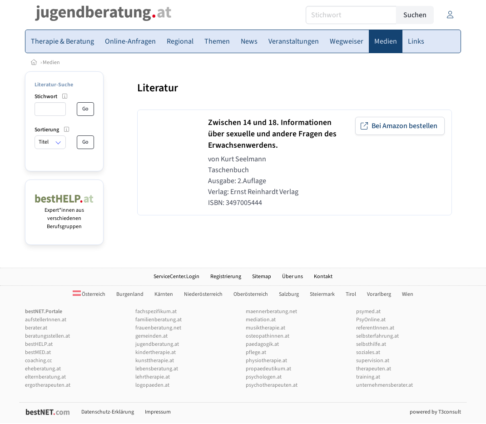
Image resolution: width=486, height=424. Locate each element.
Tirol (351, 294)
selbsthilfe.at (371, 344)
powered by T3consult (435, 412)
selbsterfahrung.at (377, 336)
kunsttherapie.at (154, 360)
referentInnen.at (375, 328)
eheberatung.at (43, 369)
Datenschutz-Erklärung (107, 412)
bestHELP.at (39, 344)
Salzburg (289, 294)
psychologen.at (264, 377)
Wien (407, 294)
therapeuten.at (373, 369)
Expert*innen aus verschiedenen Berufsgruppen (64, 214)
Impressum (158, 412)
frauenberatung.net (158, 328)
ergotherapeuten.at (47, 385)
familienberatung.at (158, 320)
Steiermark (322, 294)
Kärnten (163, 294)
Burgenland (130, 294)
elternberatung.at (45, 377)
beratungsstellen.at (47, 336)
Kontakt (323, 276)
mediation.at (261, 320)
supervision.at (372, 360)
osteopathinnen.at (267, 336)
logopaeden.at (152, 385)
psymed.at (368, 311)
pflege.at (256, 352)
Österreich (89, 294)
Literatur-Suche (54, 85)
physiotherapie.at (266, 360)
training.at (368, 377)
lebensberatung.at (156, 369)
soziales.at (368, 352)
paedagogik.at (262, 344)
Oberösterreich (250, 294)
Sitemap (261, 276)
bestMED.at (38, 352)
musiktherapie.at (265, 328)
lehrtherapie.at (152, 377)
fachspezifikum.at (156, 311)
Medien (51, 62)
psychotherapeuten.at (272, 385)
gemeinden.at (151, 336)
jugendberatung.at (157, 344)
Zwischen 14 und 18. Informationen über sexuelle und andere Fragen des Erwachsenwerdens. (272, 134)
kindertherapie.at (155, 352)
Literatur (157, 88)
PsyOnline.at (371, 320)
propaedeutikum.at (268, 369)
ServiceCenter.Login (176, 276)
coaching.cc (38, 360)
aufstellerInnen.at (45, 320)
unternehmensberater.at (384, 385)
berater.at (36, 328)
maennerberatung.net (271, 311)
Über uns (292, 276)
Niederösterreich (203, 294)
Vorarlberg (379, 294)
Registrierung (225, 276)
